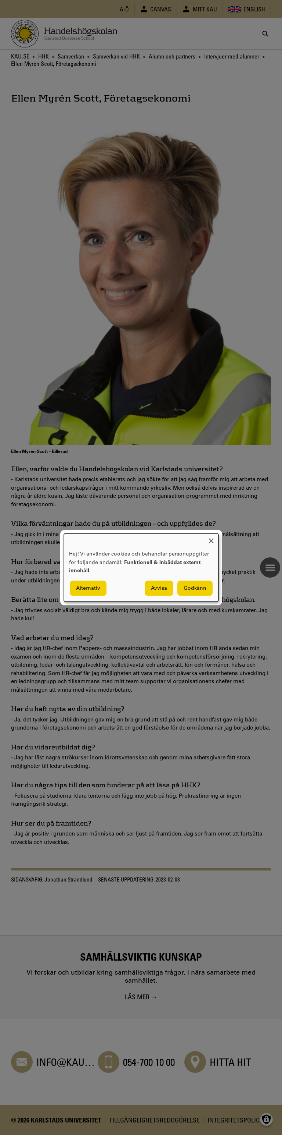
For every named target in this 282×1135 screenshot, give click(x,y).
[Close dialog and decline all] (211, 538)
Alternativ (88, 588)
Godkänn (195, 588)
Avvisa (159, 588)
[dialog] (141, 567)
